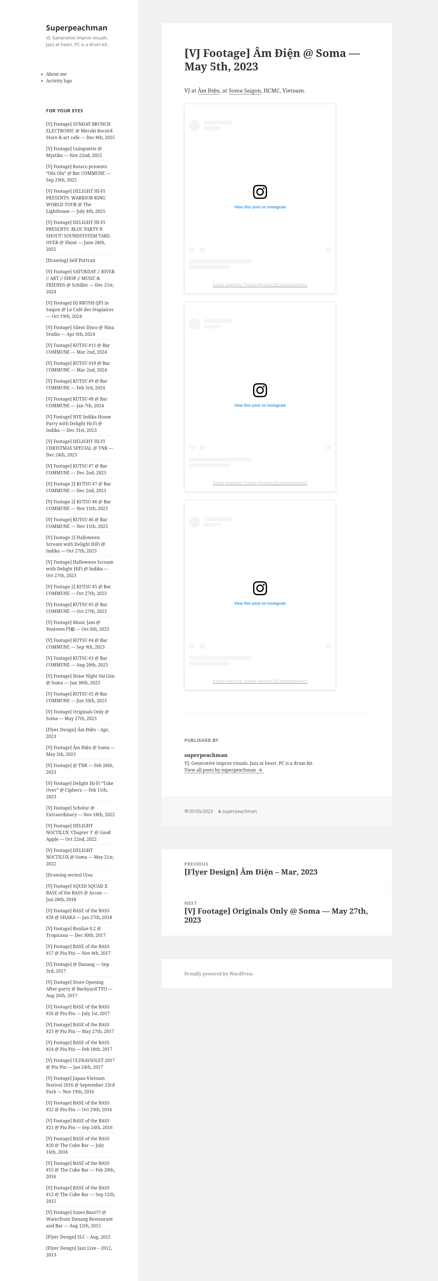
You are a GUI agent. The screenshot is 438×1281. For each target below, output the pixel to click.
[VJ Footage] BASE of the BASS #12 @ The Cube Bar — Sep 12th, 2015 (80, 1194)
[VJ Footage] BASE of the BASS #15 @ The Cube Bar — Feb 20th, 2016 (80, 1170)
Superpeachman (77, 27)
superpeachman (239, 811)
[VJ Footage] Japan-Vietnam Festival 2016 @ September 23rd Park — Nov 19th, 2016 (80, 1085)
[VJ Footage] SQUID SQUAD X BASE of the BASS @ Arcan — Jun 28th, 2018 (77, 893)
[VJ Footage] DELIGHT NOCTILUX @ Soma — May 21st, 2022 (80, 857)
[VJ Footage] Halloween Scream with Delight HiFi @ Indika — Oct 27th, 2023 (79, 568)
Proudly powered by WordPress (218, 974)
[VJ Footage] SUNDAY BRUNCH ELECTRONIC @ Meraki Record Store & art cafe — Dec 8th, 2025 (80, 131)
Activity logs (59, 81)
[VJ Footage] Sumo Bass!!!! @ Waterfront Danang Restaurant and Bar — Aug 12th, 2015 (79, 1219)
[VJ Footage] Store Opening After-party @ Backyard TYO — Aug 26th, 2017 (79, 989)
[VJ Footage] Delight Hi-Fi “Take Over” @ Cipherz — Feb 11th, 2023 (79, 790)
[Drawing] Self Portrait (71, 260)
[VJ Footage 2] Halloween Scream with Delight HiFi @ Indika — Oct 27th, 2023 (75, 544)
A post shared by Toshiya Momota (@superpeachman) (260, 284)
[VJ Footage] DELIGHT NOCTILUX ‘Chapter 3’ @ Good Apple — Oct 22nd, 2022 (78, 832)
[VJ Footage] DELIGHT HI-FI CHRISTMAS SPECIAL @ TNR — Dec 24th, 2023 (79, 448)
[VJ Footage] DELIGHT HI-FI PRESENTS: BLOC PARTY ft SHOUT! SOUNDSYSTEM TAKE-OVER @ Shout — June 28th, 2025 (78, 235)
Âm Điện (209, 90)
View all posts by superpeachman (220, 770)
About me (56, 74)
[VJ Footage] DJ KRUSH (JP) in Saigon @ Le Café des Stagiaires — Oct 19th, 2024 (79, 309)
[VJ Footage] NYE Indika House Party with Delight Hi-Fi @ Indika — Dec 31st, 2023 (78, 423)
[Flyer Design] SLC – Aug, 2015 (78, 1237)
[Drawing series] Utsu (69, 875)
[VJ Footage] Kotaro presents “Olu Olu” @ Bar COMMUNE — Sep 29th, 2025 (78, 173)
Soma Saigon (245, 90)
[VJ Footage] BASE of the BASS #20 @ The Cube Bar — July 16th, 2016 (78, 1145)
